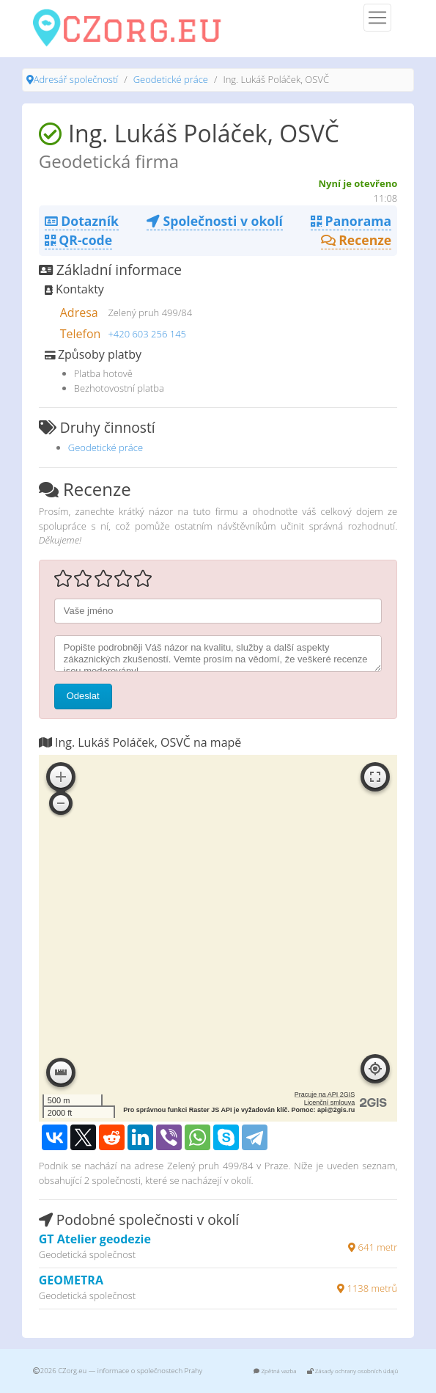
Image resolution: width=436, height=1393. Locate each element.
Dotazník (82, 221)
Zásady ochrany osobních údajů (353, 1371)
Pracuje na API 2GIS (325, 1094)
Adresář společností (76, 79)
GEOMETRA (71, 1280)
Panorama (351, 221)
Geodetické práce (170, 79)
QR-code (78, 240)
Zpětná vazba (275, 1371)
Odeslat (83, 695)
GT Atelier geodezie (95, 1239)
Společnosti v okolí (215, 221)
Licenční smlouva (329, 1102)
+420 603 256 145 (147, 333)
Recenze (356, 240)
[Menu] (377, 18)
